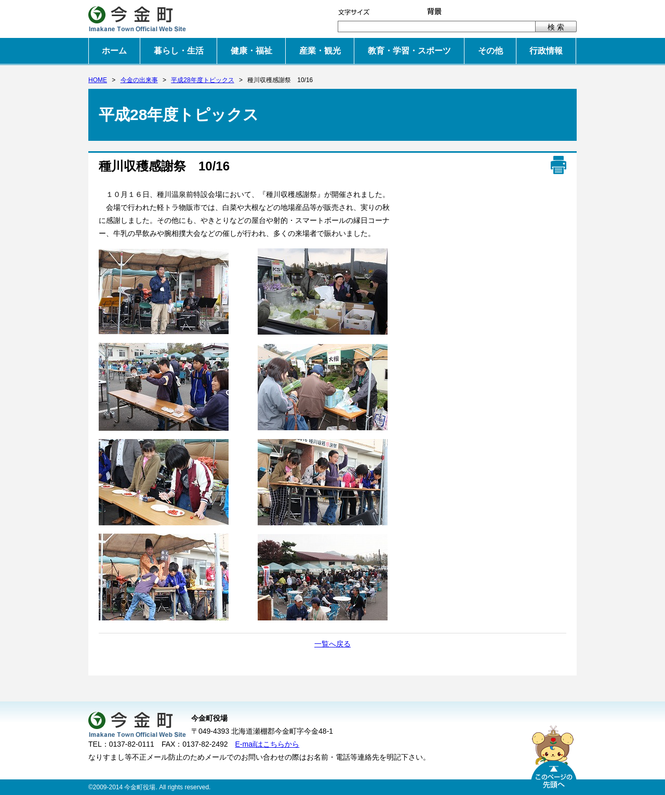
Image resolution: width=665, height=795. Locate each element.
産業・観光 (320, 50)
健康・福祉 (251, 50)
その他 (490, 50)
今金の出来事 (139, 80)
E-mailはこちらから (267, 744)
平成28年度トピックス (202, 80)
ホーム (114, 50)
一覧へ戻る (332, 644)
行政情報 (546, 50)
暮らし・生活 (179, 50)
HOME (97, 80)
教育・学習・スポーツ (409, 50)
